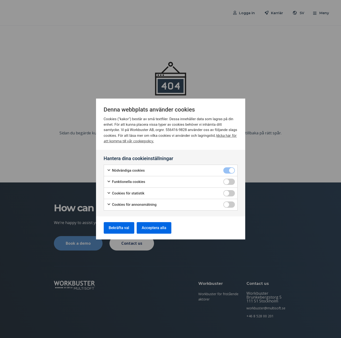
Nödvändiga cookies (126, 170)
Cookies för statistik (126, 193)
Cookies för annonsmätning (132, 204)
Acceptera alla (154, 227)
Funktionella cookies (126, 182)
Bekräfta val (119, 227)
